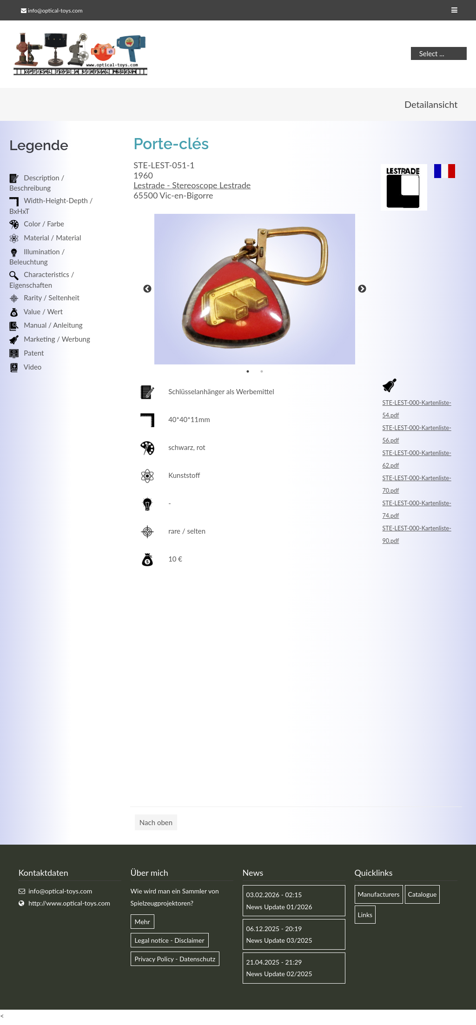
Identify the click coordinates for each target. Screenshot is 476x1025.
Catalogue (422, 897)
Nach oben (155, 825)
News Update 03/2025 (279, 942)
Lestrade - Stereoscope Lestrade (192, 188)
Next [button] (362, 292)
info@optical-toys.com (55, 10)
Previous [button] (147, 292)
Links (365, 917)
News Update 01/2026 (279, 909)
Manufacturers (379, 897)
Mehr (142, 924)
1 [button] (247, 374)
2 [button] (261, 374)
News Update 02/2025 (279, 976)
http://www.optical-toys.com (69, 905)
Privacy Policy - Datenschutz (175, 961)
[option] (254, 292)
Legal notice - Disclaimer (170, 942)
